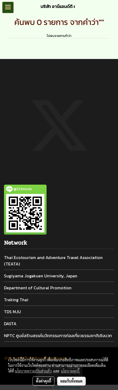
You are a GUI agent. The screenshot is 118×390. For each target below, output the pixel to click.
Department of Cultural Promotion (37, 288)
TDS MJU (12, 311)
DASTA (10, 323)
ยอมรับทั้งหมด (71, 381)
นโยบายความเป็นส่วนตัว (33, 370)
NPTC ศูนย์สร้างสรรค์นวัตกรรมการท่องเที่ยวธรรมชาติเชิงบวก (58, 335)
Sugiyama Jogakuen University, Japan (40, 276)
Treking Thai (16, 299)
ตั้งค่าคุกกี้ (43, 381)
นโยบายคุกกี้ (70, 370)
